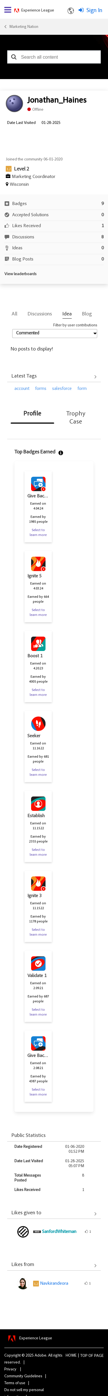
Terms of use (14, 1383)
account (21, 388)
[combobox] (54, 57)
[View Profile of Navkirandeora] (54, 1283)
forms (40, 388)
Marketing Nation (23, 27)
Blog (87, 314)
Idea (67, 314)
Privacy (10, 1370)
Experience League (37, 11)
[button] (13, 57)
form (82, 388)
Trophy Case (75, 418)
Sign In (94, 11)
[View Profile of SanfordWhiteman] (59, 1232)
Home (71, 1356)
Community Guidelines (23, 1376)
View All (54, 377)
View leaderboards (20, 274)
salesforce (62, 388)
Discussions (40, 314)
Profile (32, 414)
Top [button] (84, 1356)
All (14, 314)
